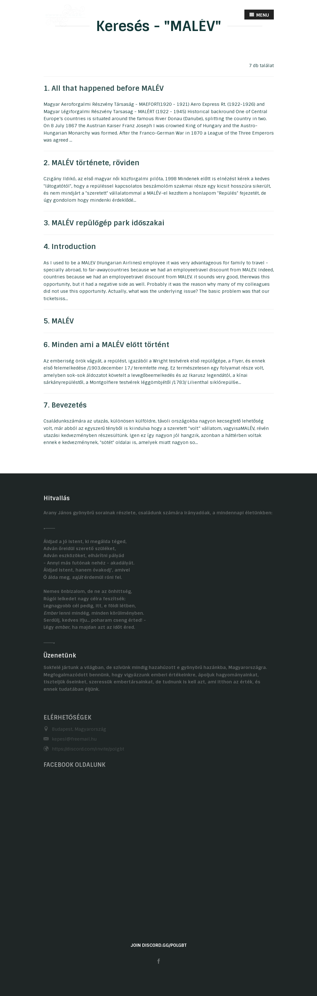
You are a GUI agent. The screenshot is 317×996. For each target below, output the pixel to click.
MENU (259, 15)
